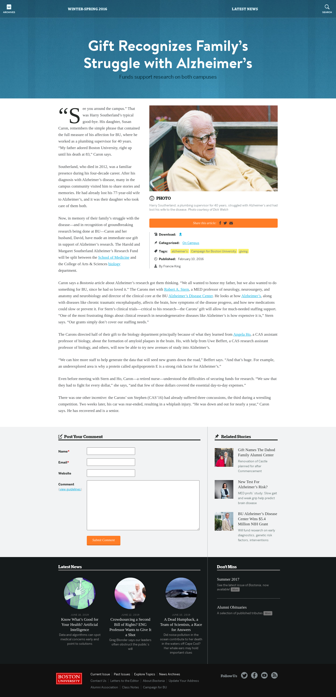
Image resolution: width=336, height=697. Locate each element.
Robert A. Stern (176, 289)
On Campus (190, 243)
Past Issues (122, 674)
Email (63, 462)
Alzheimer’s (251, 296)
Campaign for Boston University (213, 251)
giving (243, 251)
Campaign (155, 687)
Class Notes (130, 687)
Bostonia (168, 9)
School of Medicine (113, 257)
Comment (72, 486)
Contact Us (98, 681)
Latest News (245, 9)
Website (64, 473)
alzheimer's (180, 251)
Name (63, 451)
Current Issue (100, 674)
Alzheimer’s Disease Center (190, 296)
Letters (124, 681)
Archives (9, 9)
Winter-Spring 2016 (87, 9)
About (154, 681)
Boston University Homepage (69, 678)
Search (327, 9)
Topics (144, 674)
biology (114, 264)
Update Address (184, 681)
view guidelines (70, 489)
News (169, 674)
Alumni (104, 687)
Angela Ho (242, 334)
